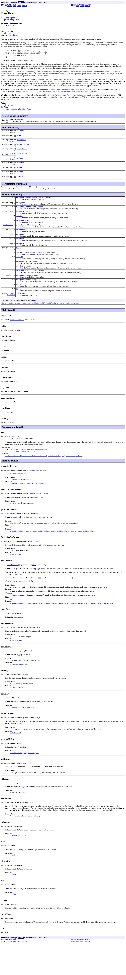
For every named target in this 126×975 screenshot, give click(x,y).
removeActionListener (24, 264)
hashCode (35, 318)
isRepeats (20, 250)
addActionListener (23, 206)
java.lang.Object (8, 18)
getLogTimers (21, 240)
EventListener (8, 235)
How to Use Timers (68, 92)
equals (10, 318)
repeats (20, 179)
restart (19, 269)
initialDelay (22, 154)
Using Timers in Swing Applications (58, 94)
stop (17, 303)
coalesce (20, 135)
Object (9, 33)
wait (67, 318)
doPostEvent (21, 144)
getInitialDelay (22, 230)
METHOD (24, 6)
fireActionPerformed (24, 215)
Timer (14, 171)
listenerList (22, 159)
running (20, 184)
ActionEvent (38, 215)
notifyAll (51, 318)
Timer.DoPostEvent (16, 123)
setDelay (19, 279)
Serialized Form (25, 112)
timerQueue (20, 308)
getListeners (21, 235)
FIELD (14, 6)
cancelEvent (20, 210)
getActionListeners (23, 220)
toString (60, 318)
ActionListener (22, 195)
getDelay (19, 225)
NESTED (9, 6)
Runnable (12, 146)
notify (19, 174)
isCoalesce (20, 245)
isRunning (20, 254)
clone (3, 318)
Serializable (9, 26)
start (18, 299)
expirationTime (23, 149)
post (17, 259)
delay (19, 140)
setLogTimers (21, 289)
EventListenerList (9, 161)
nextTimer (21, 169)
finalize (17, 318)
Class (29, 235)
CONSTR (19, 6)
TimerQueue (11, 310)
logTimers (21, 164)
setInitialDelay (22, 284)
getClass (26, 318)
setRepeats (20, 294)
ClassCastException (17, 617)
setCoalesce (20, 274)
